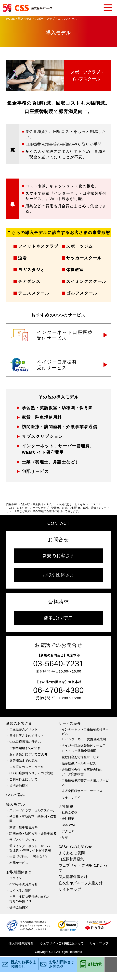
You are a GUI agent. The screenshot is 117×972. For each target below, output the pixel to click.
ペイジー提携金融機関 (80, 751)
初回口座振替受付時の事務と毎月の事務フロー (29, 899)
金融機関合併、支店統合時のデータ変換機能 (82, 772)
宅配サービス (18, 863)
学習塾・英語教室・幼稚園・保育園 (32, 819)
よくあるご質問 (20, 890)
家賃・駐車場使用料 (23, 827)
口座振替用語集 (71, 859)
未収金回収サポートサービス (82, 791)
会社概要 (68, 818)
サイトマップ (70, 889)
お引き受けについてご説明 (28, 754)
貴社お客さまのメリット (26, 735)
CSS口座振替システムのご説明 (31, 773)
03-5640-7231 (58, 663)
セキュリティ (71, 797)
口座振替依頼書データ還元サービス (85, 783)
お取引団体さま (58, 574)
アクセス (68, 831)
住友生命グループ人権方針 (81, 883)
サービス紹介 (70, 723)
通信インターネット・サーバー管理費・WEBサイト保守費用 (31, 848)
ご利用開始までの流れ (25, 748)
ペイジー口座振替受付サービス (83, 745)
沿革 (65, 837)
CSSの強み (15, 795)
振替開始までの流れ (23, 760)
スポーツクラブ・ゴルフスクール (32, 810)
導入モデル (15, 804)
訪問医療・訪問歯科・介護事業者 (32, 833)
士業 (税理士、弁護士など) (28, 856)
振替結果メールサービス (79, 763)
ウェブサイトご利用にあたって (83, 868)
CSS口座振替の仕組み (25, 741)
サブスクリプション (23, 839)
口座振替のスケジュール (26, 767)
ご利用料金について (23, 779)
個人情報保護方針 (73, 877)
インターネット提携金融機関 (85, 739)
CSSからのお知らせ (23, 884)
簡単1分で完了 (58, 618)
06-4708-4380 (58, 690)
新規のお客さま (58, 555)
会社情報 (66, 806)
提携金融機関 (18, 785)
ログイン (15, 878)
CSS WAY (69, 825)
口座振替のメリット (23, 729)
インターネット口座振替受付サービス (85, 732)
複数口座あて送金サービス (80, 757)
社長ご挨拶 (69, 812)
